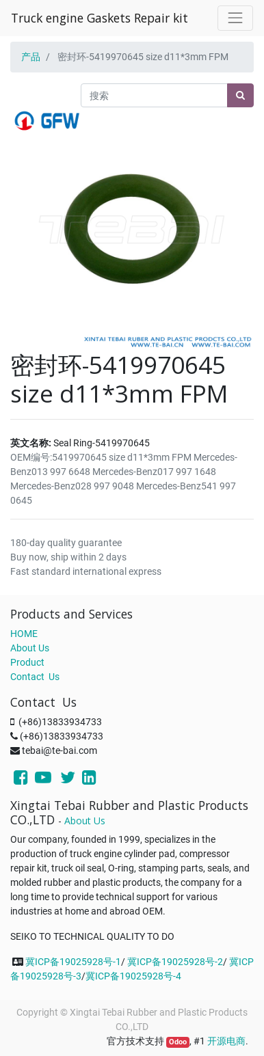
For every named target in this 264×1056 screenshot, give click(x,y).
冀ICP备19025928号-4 (133, 976)
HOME (24, 633)
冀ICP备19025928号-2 (175, 961)
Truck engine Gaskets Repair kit (99, 18)
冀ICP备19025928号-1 (73, 961)
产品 (30, 56)
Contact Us (35, 676)
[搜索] (240, 95)
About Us (29, 647)
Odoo (178, 1042)
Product (27, 662)
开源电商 (226, 1040)
